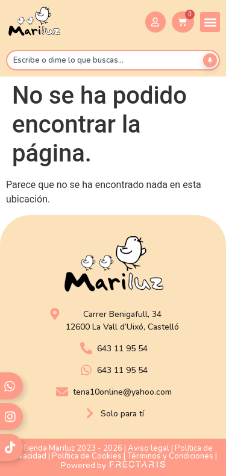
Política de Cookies (87, 456)
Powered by (113, 465)
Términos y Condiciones (170, 456)
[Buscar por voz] (210, 60)
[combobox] (113, 60)
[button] (210, 22)
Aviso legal (148, 448)
